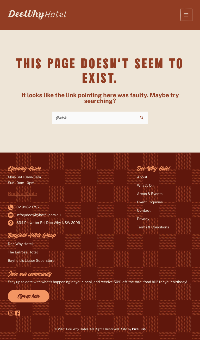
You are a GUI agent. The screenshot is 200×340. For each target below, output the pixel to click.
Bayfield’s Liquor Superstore (31, 260)
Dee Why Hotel (20, 244)
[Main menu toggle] (186, 14)
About (142, 177)
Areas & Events (149, 194)
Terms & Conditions (153, 227)
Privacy (143, 219)
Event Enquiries (150, 202)
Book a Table (22, 193)
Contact (144, 210)
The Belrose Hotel (23, 252)
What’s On (145, 185)
